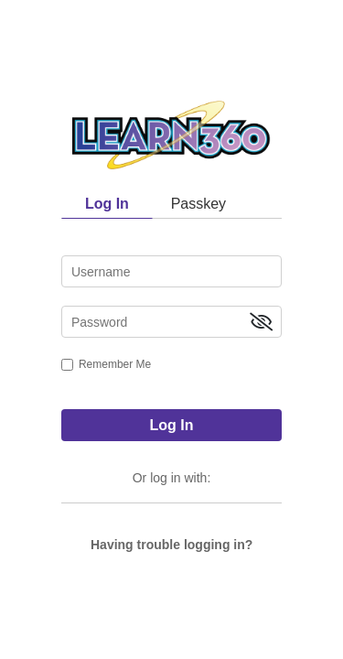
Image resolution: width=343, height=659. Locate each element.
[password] (171, 322)
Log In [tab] (107, 203)
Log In (172, 425)
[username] (171, 271)
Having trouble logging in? (171, 544)
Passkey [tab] (198, 203)
